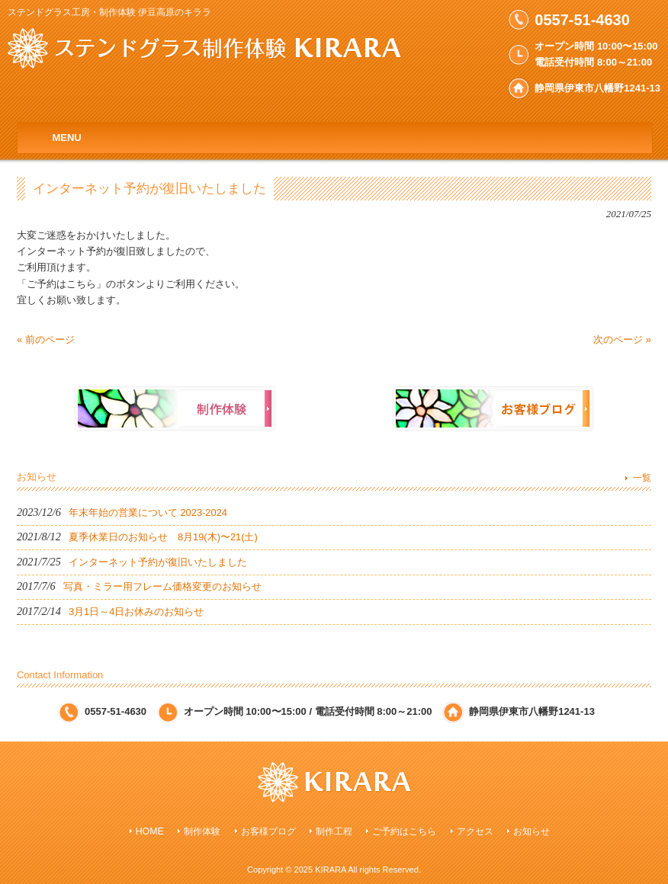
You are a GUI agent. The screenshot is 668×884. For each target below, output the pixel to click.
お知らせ (531, 831)
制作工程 (334, 831)
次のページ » (622, 339)
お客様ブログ (268, 831)
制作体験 (202, 831)
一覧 (642, 477)
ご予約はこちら (404, 831)
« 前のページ (46, 339)
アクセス (475, 831)
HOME (150, 831)
